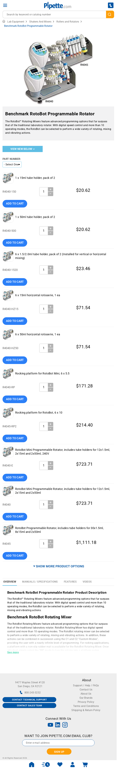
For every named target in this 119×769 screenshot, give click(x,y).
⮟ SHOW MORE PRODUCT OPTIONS (58, 566)
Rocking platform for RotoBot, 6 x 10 (38, 412)
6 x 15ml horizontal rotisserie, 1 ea (37, 295)
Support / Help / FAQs (86, 685)
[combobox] (58, 14)
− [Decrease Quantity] (50, 194)
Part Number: (12, 158)
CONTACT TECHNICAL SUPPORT (29, 699)
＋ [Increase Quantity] (50, 189)
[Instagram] (65, 725)
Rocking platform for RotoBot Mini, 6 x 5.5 (42, 373)
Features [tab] (70, 581)
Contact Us (86, 689)
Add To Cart (15, 203)
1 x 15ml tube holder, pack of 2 (35, 177)
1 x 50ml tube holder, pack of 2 (35, 217)
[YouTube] (50, 725)
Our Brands (86, 697)
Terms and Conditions (86, 706)
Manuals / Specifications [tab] (40, 581)
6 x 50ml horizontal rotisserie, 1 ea (37, 334)
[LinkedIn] (57, 725)
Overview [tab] (9, 581)
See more (13, 652)
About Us (86, 693)
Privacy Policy (86, 701)
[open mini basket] (85, 764)
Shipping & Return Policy (86, 710)
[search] (110, 14)
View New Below (22, 148)
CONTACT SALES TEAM (29, 705)
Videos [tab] (87, 581)
